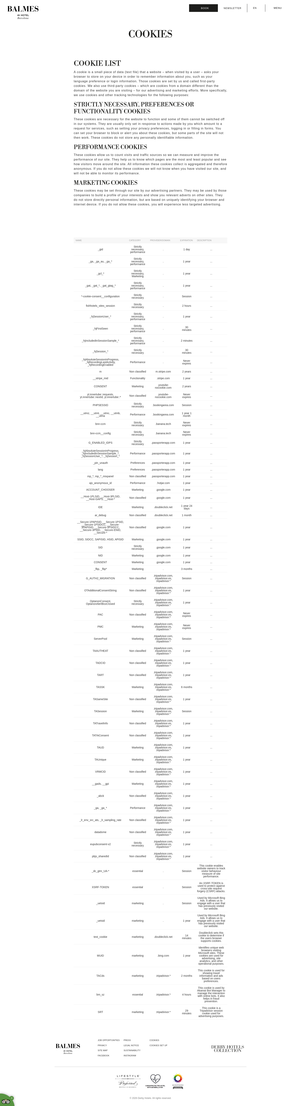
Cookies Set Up (158, 1045)
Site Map (103, 1050)
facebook (103, 1055)
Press (127, 1040)
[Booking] (203, 8)
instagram (130, 1055)
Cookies (154, 1040)
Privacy (102, 1045)
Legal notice (131, 1045)
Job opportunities (109, 1040)
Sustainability (132, 1050)
